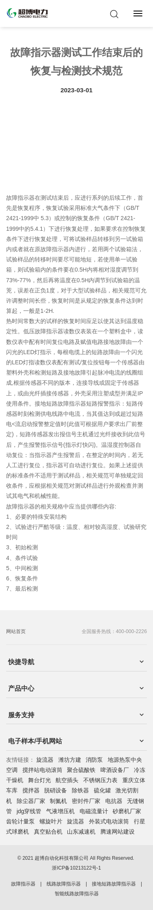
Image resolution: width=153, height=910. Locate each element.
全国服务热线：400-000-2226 (114, 631)
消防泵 (94, 759)
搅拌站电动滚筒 (42, 770)
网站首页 (16, 631)
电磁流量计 (94, 811)
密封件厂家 (86, 801)
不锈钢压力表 (100, 780)
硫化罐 (102, 790)
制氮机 (58, 801)
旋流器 (44, 759)
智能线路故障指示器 (77, 894)
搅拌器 (31, 790)
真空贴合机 (48, 831)
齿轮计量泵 (20, 821)
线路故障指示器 (64, 884)
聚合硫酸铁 (81, 770)
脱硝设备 (55, 790)
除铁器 (80, 790)
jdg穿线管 (29, 811)
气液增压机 (60, 811)
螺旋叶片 (51, 821)
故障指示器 (23, 884)
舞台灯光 (39, 780)
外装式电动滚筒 (109, 821)
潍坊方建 (69, 759)
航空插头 (66, 780)
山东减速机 (81, 831)
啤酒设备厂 (114, 770)
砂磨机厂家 (127, 811)
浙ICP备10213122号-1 (76, 868)
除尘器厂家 (31, 801)
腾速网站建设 (117, 831)
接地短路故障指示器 (114, 884)
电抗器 (113, 801)
